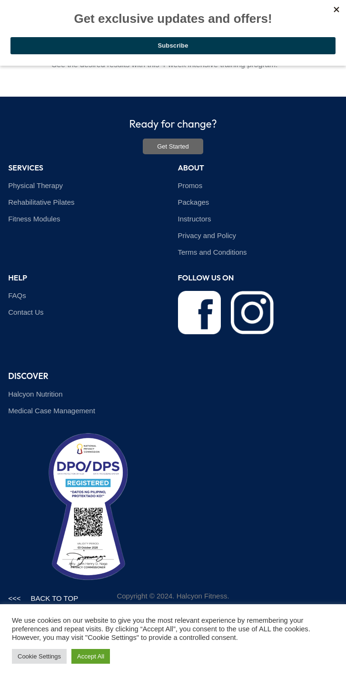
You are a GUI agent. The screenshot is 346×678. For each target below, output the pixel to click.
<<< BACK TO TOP (43, 598)
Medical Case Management (51, 411)
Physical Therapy (35, 185)
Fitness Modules (34, 219)
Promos (190, 185)
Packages (193, 202)
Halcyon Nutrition (35, 394)
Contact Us (25, 312)
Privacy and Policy (207, 235)
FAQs (17, 295)
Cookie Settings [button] (39, 656)
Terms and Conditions (212, 252)
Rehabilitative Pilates (41, 202)
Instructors (194, 219)
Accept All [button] (90, 656)
